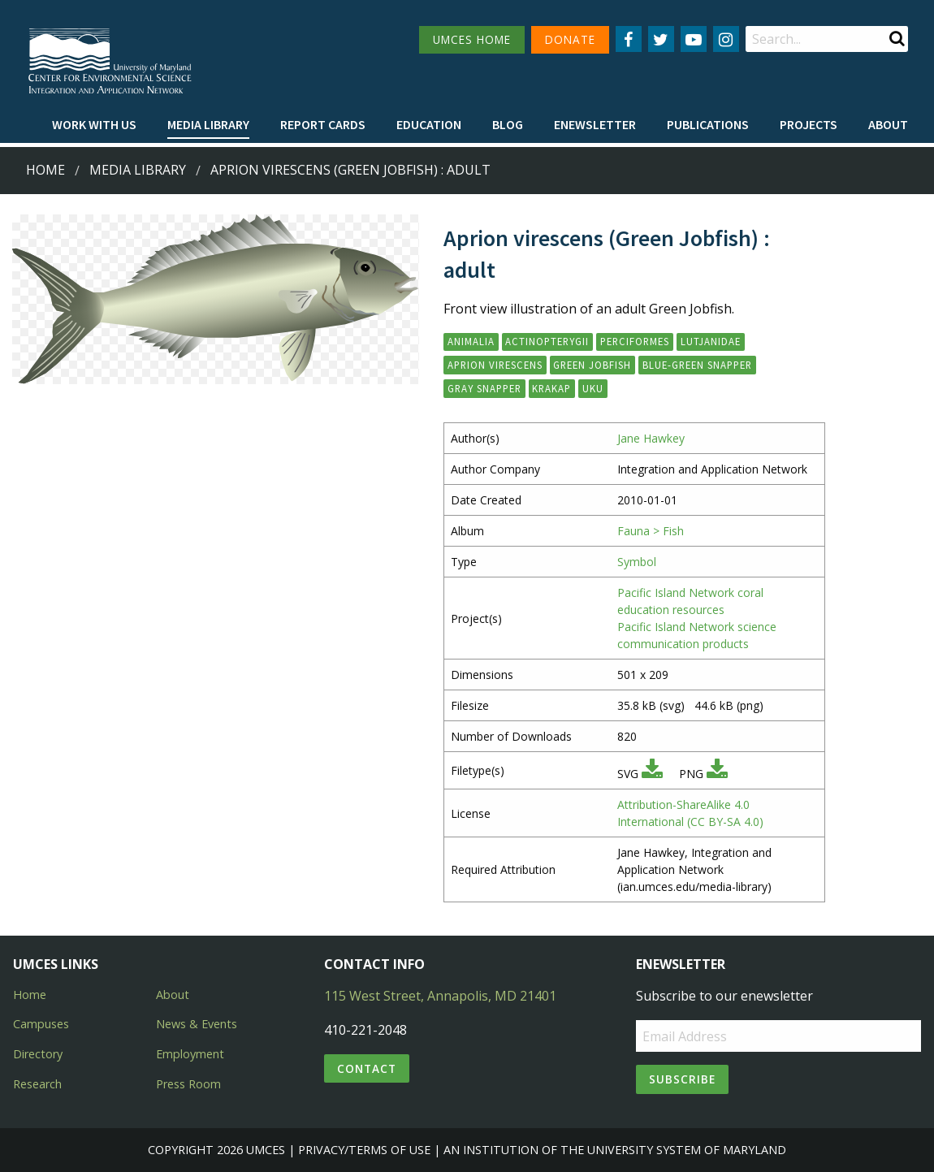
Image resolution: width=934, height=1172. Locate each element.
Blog (507, 124)
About (888, 124)
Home (45, 170)
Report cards (322, 124)
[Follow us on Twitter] (661, 39)
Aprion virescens (495, 364)
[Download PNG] (717, 773)
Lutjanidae (711, 341)
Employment (190, 1054)
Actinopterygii (547, 341)
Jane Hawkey (651, 438)
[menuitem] (94, 125)
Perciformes (634, 341)
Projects (808, 124)
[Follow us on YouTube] (694, 39)
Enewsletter (595, 124)
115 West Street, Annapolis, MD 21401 (440, 996)
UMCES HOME (472, 39)
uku (592, 388)
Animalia (471, 341)
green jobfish (592, 364)
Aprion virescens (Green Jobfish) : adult (350, 170)
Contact (366, 1068)
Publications (708, 124)
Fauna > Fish (650, 530)
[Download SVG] (652, 773)
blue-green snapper (697, 364)
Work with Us (94, 124)
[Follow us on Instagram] (726, 39)
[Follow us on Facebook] (629, 39)
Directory (38, 1054)
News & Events (196, 1023)
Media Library (208, 124)
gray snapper (484, 388)
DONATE (570, 39)
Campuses (41, 1023)
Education (428, 124)
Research (37, 1084)
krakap (551, 388)
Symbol (636, 561)
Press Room (188, 1084)
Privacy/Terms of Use (364, 1149)
